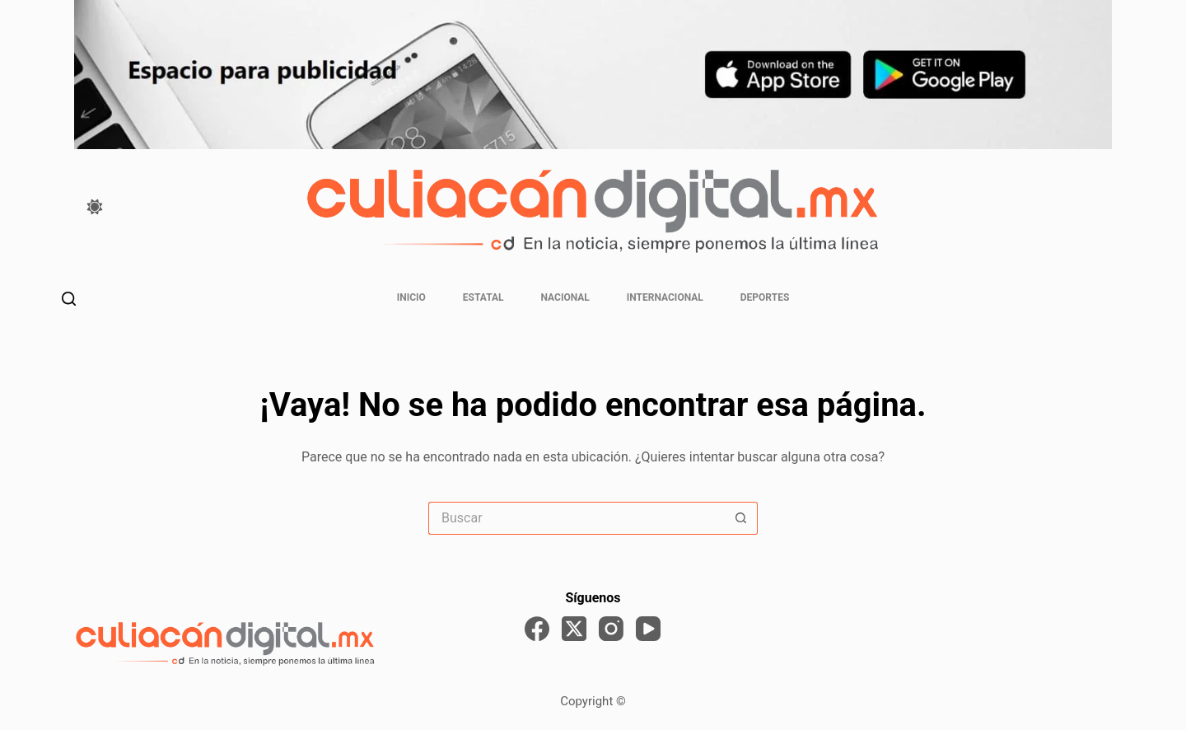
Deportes (764, 297)
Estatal (483, 297)
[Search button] (741, 518)
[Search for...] (576, 518)
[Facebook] (537, 628)
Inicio (411, 297)
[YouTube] (648, 628)
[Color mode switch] (94, 207)
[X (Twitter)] (574, 628)
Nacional (565, 297)
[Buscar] (69, 299)
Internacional (665, 297)
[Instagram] (611, 628)
